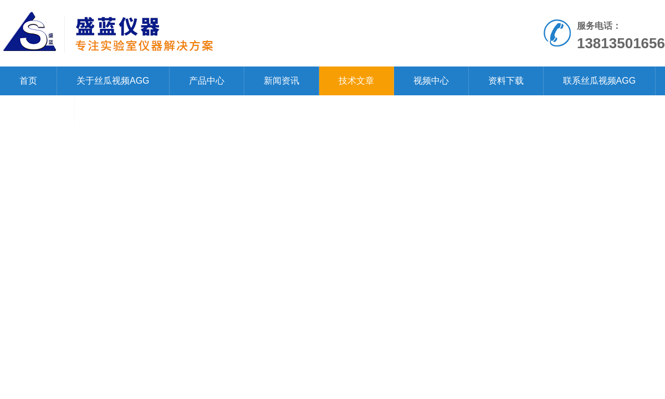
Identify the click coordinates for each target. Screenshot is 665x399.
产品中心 (206, 80)
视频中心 (431, 80)
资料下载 (506, 80)
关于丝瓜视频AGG (113, 80)
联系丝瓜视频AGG (599, 80)
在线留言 (37, 109)
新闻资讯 (281, 80)
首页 (28, 80)
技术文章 (356, 80)
